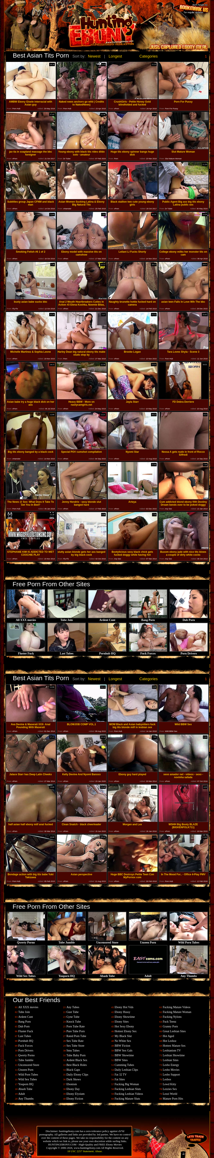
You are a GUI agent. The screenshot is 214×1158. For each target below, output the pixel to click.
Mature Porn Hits (173, 1098)
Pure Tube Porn (75, 1031)
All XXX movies (26, 619)
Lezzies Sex (170, 1089)
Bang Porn (148, 619)
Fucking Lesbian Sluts (128, 1089)
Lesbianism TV (172, 1050)
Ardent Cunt (107, 619)
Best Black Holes (76, 1065)
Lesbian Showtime (174, 1055)
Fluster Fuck (26, 652)
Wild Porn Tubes (188, 941)
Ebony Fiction (74, 1098)
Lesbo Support (171, 1074)
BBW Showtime (124, 1055)
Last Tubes (66, 652)
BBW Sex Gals (123, 1050)
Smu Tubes (73, 1050)
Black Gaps (73, 1069)
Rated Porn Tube (76, 1036)
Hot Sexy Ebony (124, 1026)
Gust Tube (72, 1012)
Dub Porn (188, 619)
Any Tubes (72, 1007)
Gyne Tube (72, 1016)
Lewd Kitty (169, 1084)
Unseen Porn (148, 941)
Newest (94, 56)
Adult (148, 975)
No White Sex (123, 1040)
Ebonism (71, 1084)
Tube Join (66, 619)
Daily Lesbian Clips (126, 1069)
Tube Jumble (66, 941)
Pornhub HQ (107, 652)
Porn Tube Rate (75, 1026)
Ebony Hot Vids (124, 1007)
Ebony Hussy (122, 1012)
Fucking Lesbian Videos (129, 1093)
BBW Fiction (122, 1045)
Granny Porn (170, 1026)
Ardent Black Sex (76, 1060)
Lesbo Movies (171, 1069)
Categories (148, 56)
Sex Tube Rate (75, 1040)
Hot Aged (168, 1036)
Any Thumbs (188, 975)
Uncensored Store (107, 941)
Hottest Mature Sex (174, 1045)
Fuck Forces (148, 652)
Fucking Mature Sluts (127, 1098)
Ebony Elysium (75, 1093)
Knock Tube (73, 1021)
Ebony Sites (122, 1021)
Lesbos (167, 1079)
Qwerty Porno (26, 941)
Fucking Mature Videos (176, 1007)
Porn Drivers (188, 652)
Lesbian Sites (170, 1060)
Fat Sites (120, 1079)
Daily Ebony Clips (77, 1074)
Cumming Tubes (124, 1065)
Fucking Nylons (172, 1016)
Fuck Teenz (169, 1021)
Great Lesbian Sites (174, 1031)
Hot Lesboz (169, 1040)
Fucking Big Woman (127, 1084)
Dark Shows (73, 1079)
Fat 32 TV (120, 1074)
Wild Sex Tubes (26, 975)
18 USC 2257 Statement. (80, 1151)
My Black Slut (123, 1036)
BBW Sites (121, 1060)
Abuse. (98, 1151)
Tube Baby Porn (75, 1055)
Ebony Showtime (125, 1016)
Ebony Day (73, 1089)
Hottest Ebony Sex (126, 1031)
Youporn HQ (66, 975)
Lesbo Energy (171, 1065)
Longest (115, 56)
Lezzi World (170, 1093)
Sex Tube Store (75, 1045)
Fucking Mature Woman (177, 1012)
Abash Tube (107, 975)
